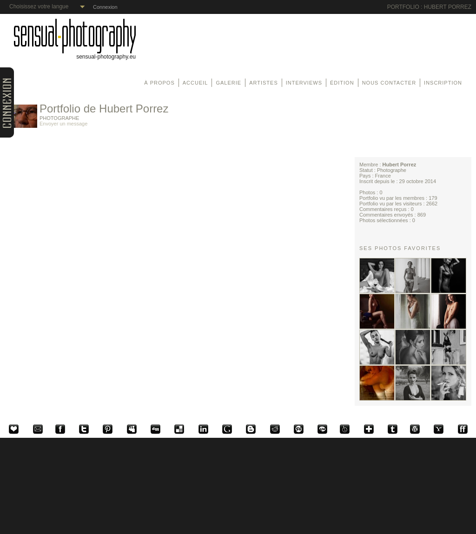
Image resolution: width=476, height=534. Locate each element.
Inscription (443, 83)
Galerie (228, 83)
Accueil (195, 83)
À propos (159, 83)
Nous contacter (389, 83)
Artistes (263, 83)
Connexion (105, 7)
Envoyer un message (63, 123)
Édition (342, 83)
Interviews (304, 83)
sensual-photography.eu (75, 54)
